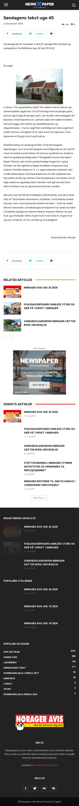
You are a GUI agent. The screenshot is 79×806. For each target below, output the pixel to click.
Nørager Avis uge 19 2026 (41, 606)
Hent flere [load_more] (39, 497)
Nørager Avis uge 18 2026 (41, 623)
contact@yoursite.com (46, 765)
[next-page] (11, 337)
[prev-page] (6, 337)
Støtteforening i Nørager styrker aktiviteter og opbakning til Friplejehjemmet (48, 466)
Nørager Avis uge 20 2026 (40, 287)
